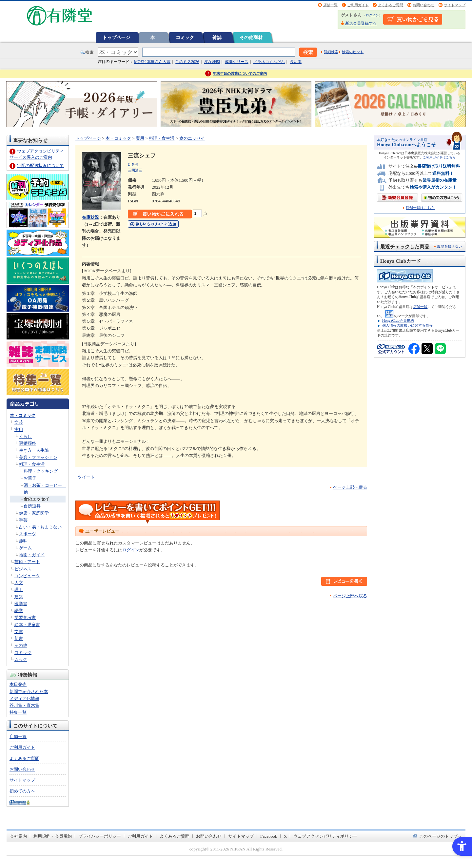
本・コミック (22, 415)
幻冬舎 (133, 164)
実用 (18, 429)
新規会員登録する (361, 23)
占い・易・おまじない (40, 526)
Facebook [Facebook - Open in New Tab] (268, 836)
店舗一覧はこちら (420, 208)
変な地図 (212, 61)
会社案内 (18, 836)
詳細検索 (331, 52)
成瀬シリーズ (236, 61)
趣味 (23, 541)
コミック (185, 37)
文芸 (18, 422)
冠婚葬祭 (27, 443)
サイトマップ (454, 5)
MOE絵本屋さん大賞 (152, 61)
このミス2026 (187, 61)
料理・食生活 (32, 464)
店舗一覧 (330, 5)
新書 (18, 638)
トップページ (116, 37)
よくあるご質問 (390, 5)
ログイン (372, 15)
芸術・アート (27, 561)
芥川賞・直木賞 (24, 705)
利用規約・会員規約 (52, 836)
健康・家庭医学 (34, 513)
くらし (25, 436)
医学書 (20, 603)
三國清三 (135, 170)
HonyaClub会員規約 (398, 320)
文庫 (18, 631)
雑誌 (217, 37)
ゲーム (25, 547)
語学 (18, 610)
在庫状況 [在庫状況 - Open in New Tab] (90, 217)
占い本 (296, 61)
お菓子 (30, 478)
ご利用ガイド (358, 5)
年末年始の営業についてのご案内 (240, 73)
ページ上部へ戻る (350, 487)
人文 (18, 582)
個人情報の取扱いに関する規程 (407, 325)
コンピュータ (27, 575)
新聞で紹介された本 (29, 691)
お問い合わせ (423, 5)
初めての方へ (22, 790)
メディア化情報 (24, 698)
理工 (18, 589)
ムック (20, 659)
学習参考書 (25, 617)
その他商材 (251, 37)
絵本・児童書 (27, 624)
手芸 (23, 520)
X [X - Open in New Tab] (285, 836)
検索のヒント (353, 52)
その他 (20, 645)
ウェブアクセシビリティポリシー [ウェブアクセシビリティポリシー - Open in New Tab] (325, 836)
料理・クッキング (41, 471)
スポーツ (27, 533)
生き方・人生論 (34, 450)
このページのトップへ (440, 836)
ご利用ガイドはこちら (439, 157)
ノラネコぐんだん (269, 61)
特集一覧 (18, 712)
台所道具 (32, 505)
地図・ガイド (32, 554)
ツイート (86, 477)
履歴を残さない (449, 246)
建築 (18, 596)
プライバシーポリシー (99, 836)
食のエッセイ (36, 499)
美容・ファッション (38, 457)
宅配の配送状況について (40, 165)
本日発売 (18, 684)
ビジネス (22, 568)
